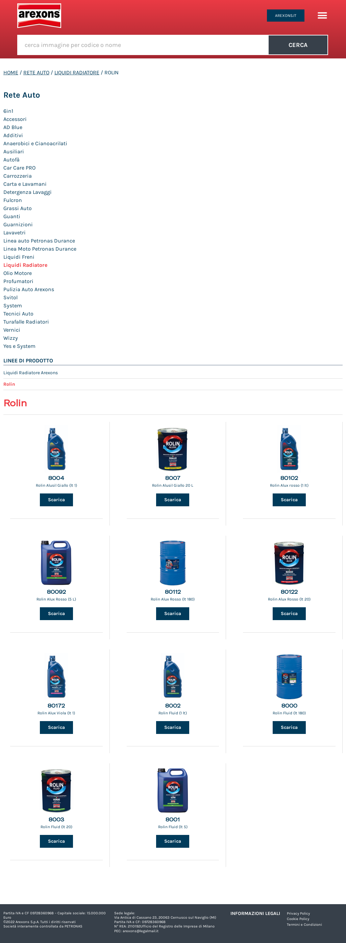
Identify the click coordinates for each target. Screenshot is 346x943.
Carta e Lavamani (25, 184)
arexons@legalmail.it (140, 931)
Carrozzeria (17, 176)
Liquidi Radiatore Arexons (30, 373)
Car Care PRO (19, 167)
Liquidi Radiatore (76, 72)
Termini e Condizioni (304, 924)
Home (10, 72)
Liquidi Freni (18, 257)
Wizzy (10, 338)
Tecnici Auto (18, 313)
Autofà (11, 159)
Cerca (298, 45)
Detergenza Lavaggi (27, 192)
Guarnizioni (18, 224)
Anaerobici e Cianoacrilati (35, 143)
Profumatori (18, 281)
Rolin (9, 384)
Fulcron (12, 200)
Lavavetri (14, 232)
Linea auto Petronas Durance (39, 240)
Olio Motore (17, 273)
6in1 (8, 111)
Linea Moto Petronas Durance (39, 249)
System (12, 305)
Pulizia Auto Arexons (28, 289)
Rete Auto (36, 72)
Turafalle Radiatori (26, 321)
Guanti (11, 216)
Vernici (11, 330)
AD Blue (12, 127)
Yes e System (19, 346)
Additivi (13, 135)
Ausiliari (13, 151)
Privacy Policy (298, 913)
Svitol (10, 297)
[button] (322, 15)
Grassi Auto (17, 208)
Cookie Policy (298, 919)
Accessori (15, 119)
